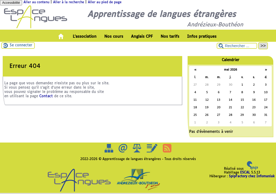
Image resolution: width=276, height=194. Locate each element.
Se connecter (21, 45)
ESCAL (245, 172)
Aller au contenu (36, 2)
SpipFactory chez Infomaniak (252, 176)
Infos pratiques (201, 37)
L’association (84, 37)
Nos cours (113, 37)
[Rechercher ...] (237, 46)
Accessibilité (11, 3)
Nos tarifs (170, 37)
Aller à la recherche (68, 2)
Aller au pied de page (105, 2)
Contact (46, 96)
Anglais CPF (142, 37)
